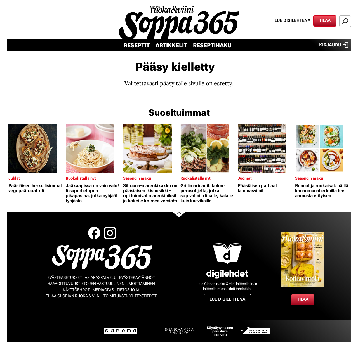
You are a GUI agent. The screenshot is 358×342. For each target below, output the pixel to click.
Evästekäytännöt (137, 277)
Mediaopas (103, 289)
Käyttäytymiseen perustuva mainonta (220, 331)
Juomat (245, 178)
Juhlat (14, 178)
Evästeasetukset (64, 277)
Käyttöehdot (76, 289)
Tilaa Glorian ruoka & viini (73, 296)
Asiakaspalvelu (100, 277)
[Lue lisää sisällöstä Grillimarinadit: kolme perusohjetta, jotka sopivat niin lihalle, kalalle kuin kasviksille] (207, 148)
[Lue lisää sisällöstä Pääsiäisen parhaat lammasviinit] (265, 148)
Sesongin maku (137, 178)
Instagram (110, 233)
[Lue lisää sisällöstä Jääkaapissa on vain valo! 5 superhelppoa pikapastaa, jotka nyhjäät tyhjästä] (93, 148)
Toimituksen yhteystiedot (130, 296)
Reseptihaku (212, 45)
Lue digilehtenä (292, 20)
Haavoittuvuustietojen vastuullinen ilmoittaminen (101, 283)
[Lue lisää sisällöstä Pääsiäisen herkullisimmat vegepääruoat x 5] (35, 148)
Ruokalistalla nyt (81, 178)
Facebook (94, 233)
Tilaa (325, 20)
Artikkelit (171, 45)
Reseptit (137, 45)
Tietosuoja (128, 289)
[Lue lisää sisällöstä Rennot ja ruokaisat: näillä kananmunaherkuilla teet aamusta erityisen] (322, 148)
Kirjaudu (333, 45)
